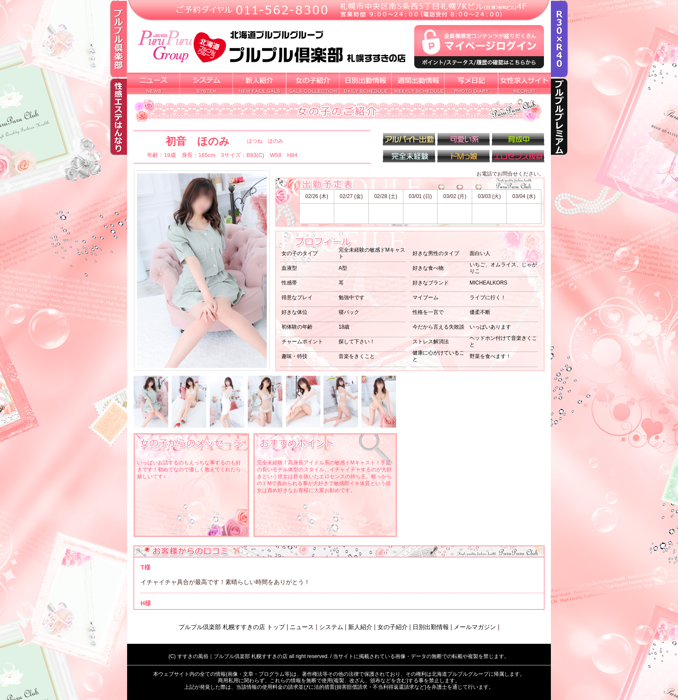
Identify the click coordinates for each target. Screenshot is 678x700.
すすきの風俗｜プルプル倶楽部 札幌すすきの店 (232, 656)
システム (206, 83)
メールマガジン (475, 626)
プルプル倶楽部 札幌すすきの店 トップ (232, 626)
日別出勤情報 (365, 83)
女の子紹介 (312, 83)
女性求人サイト (524, 83)
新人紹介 (259, 83)
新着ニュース (153, 83)
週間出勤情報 (418, 83)
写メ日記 (471, 83)
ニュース (302, 626)
